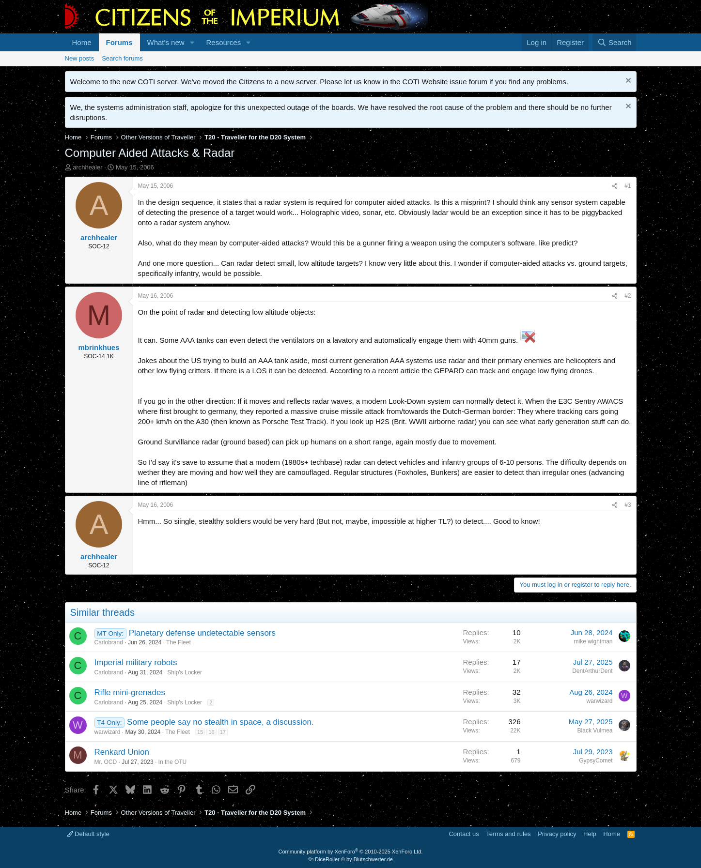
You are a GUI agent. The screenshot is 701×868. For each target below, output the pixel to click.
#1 (627, 186)
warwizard (599, 701)
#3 (627, 505)
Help (589, 834)
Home (82, 42)
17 (223, 732)
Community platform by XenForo (351, 851)
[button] (192, 42)
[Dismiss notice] (627, 81)
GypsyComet (595, 760)
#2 (627, 295)
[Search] (614, 42)
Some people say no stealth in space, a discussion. (220, 722)
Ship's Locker (184, 672)
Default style (88, 834)
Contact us (464, 834)
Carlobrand (108, 642)
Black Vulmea (595, 730)
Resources (223, 42)
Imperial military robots (135, 662)
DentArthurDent (592, 671)
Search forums (122, 58)
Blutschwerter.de (373, 859)
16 (211, 732)
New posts (79, 58)
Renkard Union (121, 752)
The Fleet (178, 642)
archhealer (87, 167)
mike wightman (593, 641)
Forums (119, 42)
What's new (166, 42)
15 (200, 732)
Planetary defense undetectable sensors (202, 633)
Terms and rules (508, 834)
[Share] (614, 186)
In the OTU (172, 762)
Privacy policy (557, 834)
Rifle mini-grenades (129, 692)
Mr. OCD (105, 762)
